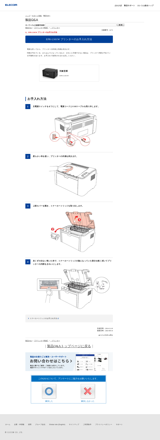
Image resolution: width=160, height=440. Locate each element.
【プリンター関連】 (41, 28)
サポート (119, 424)
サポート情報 (37, 16)
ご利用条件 (87, 424)
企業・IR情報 (19, 424)
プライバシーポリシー (103, 424)
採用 (30, 424)
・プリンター (55, 28)
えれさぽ (118, 5)
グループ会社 (40, 424)
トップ (27, 16)
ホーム (7, 424)
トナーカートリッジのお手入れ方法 (43, 318)
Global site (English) (57, 424)
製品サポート (129, 5)
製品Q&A (28, 28)
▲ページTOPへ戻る (105, 335)
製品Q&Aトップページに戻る (69, 346)
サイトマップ (74, 424)
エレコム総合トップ (145, 5)
